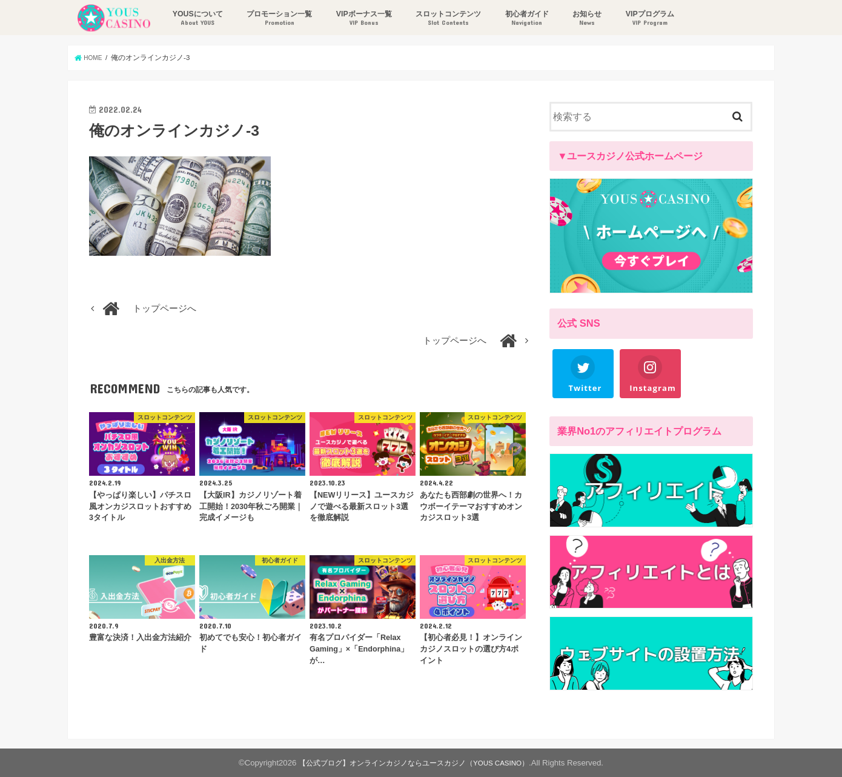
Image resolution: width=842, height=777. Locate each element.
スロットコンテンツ (445, 18)
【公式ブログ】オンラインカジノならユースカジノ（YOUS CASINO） (414, 762)
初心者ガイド (523, 18)
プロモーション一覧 (276, 18)
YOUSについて (194, 18)
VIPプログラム (647, 18)
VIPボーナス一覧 (360, 18)
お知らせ (583, 18)
